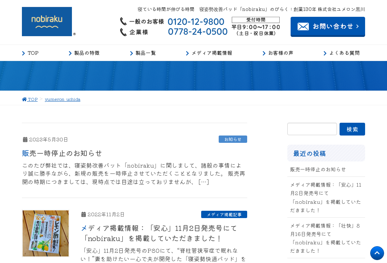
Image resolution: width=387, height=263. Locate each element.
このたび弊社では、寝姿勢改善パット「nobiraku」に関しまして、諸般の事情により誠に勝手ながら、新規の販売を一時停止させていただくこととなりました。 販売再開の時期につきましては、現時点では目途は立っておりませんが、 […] (133, 173)
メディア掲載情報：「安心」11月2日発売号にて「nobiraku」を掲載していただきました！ (158, 232)
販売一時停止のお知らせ (62, 153)
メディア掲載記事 (224, 214)
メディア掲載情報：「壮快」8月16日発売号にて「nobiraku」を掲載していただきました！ (325, 238)
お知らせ (233, 139)
